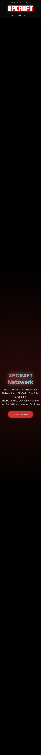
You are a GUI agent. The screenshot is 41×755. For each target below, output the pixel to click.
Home (13, 3)
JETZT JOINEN (20, 415)
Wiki (19, 15)
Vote (28, 3)
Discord (26, 15)
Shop (13, 15)
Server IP (21, 3)
